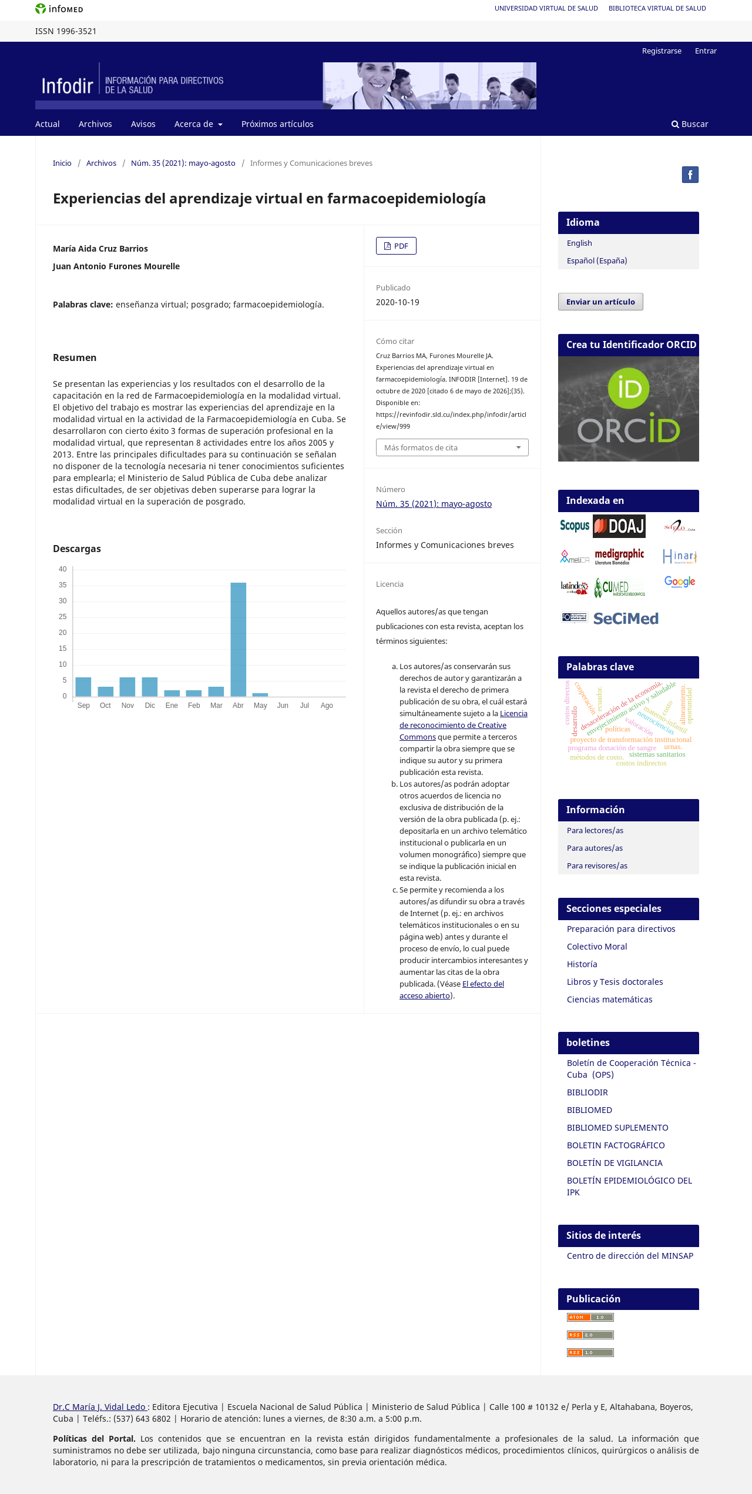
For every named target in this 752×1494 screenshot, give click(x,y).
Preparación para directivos (621, 928)
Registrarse (662, 50)
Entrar (706, 50)
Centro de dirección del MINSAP (630, 1255)
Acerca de (195, 123)
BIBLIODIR (587, 1092)
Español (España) (597, 260)
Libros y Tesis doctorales (615, 981)
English (579, 243)
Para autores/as (595, 848)
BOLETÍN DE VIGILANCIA (615, 1162)
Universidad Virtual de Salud (546, 8)
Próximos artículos (277, 123)
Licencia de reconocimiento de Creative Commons (464, 725)
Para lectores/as (595, 830)
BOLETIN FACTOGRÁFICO (616, 1145)
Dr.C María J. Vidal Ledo (100, 1406)
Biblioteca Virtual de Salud (657, 8)
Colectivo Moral (597, 946)
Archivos (95, 123)
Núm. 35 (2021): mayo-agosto (183, 163)
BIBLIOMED (589, 1109)
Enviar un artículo (600, 301)
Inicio (62, 163)
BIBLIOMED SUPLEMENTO (618, 1127)
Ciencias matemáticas (610, 999)
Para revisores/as (597, 865)
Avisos (143, 123)
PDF (400, 245)
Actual (47, 123)
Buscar (690, 123)
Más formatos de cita (421, 447)
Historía (582, 964)
